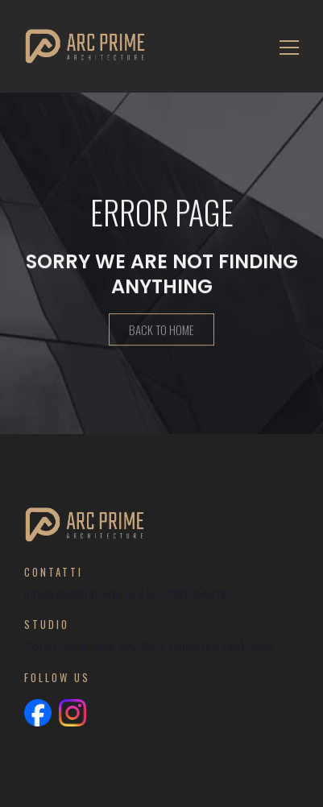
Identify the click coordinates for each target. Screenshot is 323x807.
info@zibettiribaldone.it (83, 594)
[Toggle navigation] (284, 46)
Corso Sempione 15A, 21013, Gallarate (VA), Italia (149, 646)
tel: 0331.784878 (187, 594)
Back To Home (161, 330)
